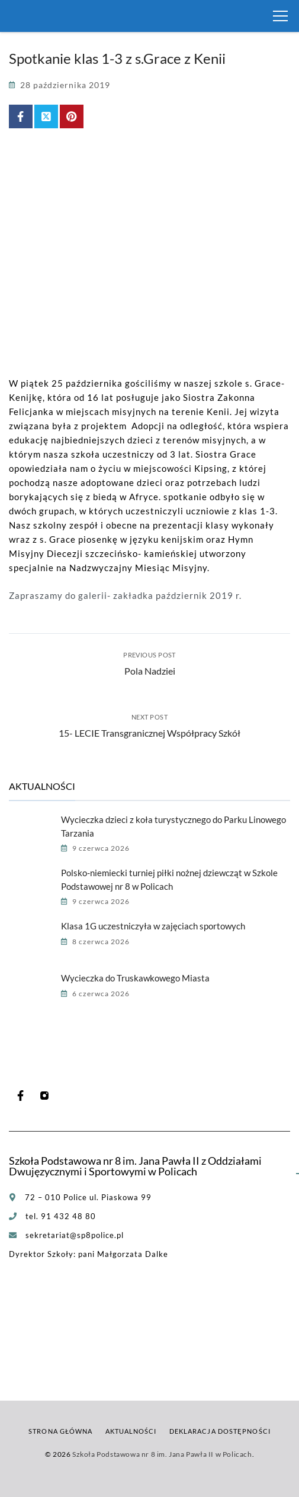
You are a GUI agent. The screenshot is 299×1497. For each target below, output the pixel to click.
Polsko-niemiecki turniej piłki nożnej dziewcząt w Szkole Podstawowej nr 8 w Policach (169, 879)
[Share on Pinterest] (71, 116)
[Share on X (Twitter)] (46, 116)
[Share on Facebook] (21, 116)
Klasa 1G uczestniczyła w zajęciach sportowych (153, 926)
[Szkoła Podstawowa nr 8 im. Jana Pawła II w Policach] (23, 16)
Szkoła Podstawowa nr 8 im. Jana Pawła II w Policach (162, 1454)
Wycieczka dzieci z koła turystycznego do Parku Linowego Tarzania (173, 826)
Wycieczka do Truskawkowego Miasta (135, 978)
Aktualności (131, 1431)
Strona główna (60, 1431)
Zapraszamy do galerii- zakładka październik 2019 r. (125, 595)
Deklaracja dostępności (220, 1431)
